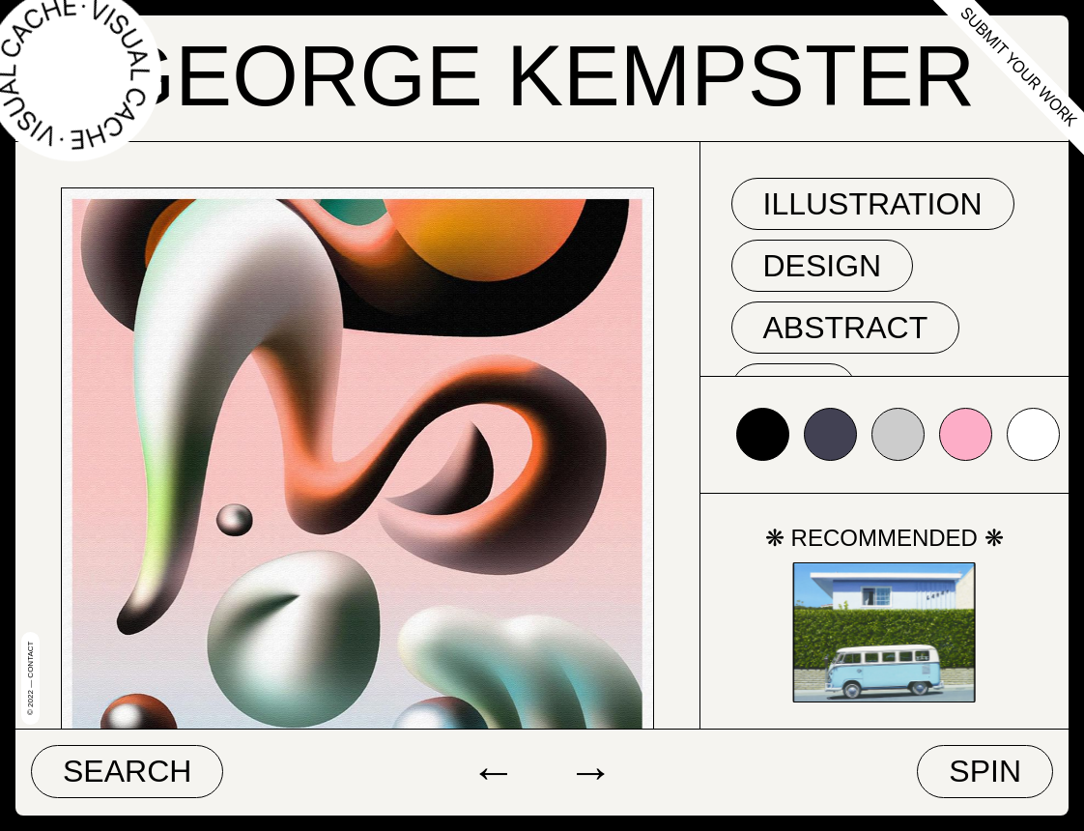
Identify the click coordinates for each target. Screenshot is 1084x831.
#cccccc (898, 434)
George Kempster (542, 76)
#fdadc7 (965, 434)
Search (127, 771)
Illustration (873, 203)
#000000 (762, 434)
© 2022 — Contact (30, 678)
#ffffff (1033, 434)
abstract (845, 327)
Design (822, 265)
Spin (985, 771)
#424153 (830, 434)
